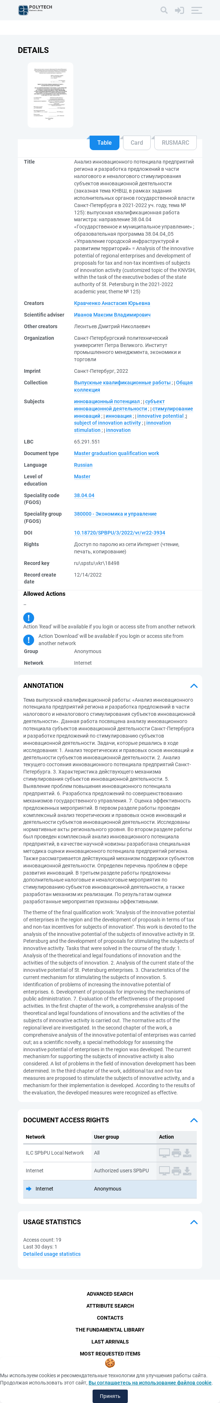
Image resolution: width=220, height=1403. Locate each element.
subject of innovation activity (107, 423)
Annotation (43, 685)
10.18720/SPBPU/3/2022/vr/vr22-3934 (119, 533)
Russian (83, 465)
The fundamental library (110, 1330)
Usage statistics (52, 1222)
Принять (110, 1396)
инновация (119, 416)
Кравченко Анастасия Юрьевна (112, 303)
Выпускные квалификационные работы (122, 382)
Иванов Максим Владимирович (112, 315)
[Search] (164, 10)
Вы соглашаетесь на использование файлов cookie (150, 1383)
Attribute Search (110, 1306)
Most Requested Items (110, 1354)
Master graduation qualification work (116, 453)
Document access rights (66, 1120)
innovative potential (160, 416)
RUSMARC (175, 142)
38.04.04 (84, 495)
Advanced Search (110, 1294)
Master (82, 476)
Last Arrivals (110, 1342)
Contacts (110, 1318)
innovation (118, 430)
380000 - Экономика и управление (115, 514)
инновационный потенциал (107, 401)
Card (137, 142)
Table (104, 142)
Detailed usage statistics (52, 1254)
